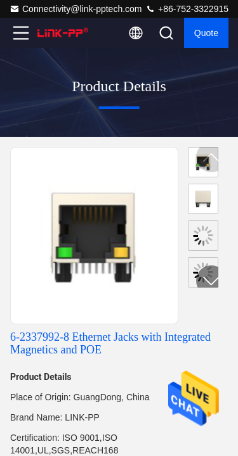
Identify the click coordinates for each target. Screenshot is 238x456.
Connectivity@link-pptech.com (76, 9)
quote (206, 33)
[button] (211, 280)
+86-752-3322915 (186, 9)
